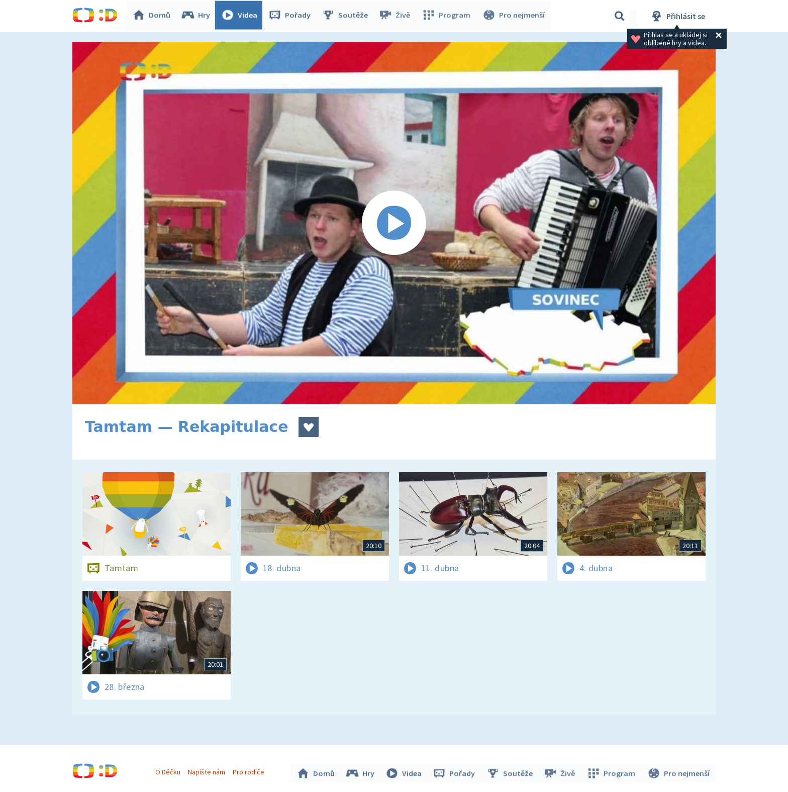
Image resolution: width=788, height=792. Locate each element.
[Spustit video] (394, 223)
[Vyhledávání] (620, 16)
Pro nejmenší (513, 16)
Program (447, 16)
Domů (153, 16)
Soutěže (346, 16)
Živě (396, 16)
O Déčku (168, 770)
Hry (198, 16)
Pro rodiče (250, 770)
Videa (241, 16)
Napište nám (207, 770)
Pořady (291, 16)
